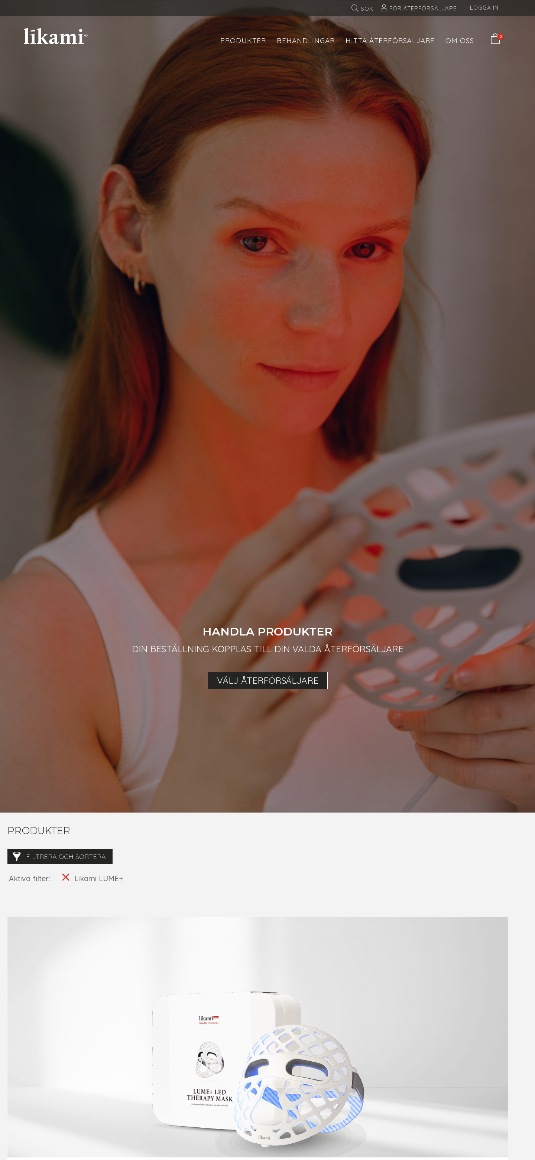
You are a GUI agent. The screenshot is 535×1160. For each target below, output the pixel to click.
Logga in (484, 7)
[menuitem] (243, 36)
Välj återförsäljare (267, 680)
